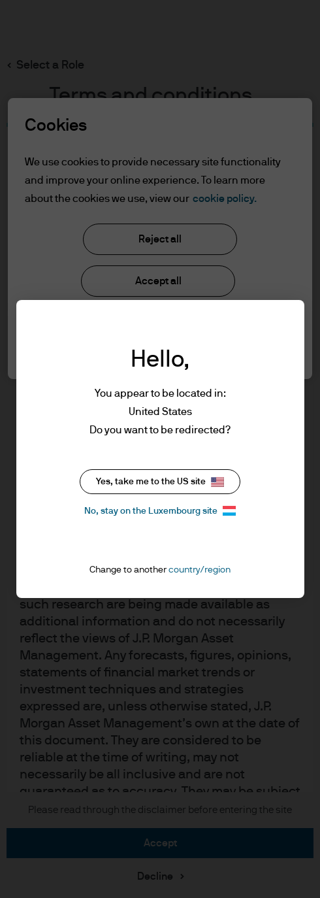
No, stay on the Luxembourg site (160, 511)
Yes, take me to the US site (160, 482)
